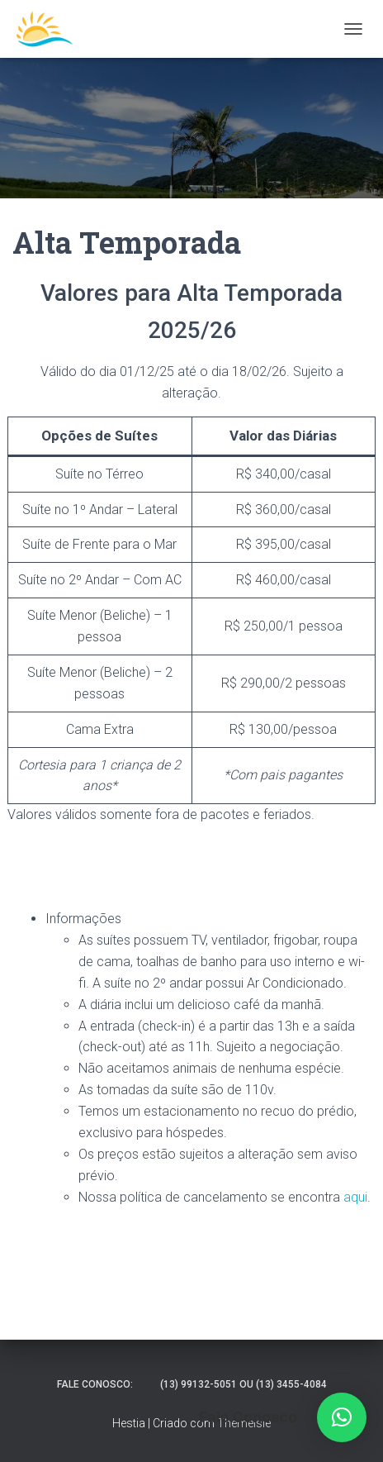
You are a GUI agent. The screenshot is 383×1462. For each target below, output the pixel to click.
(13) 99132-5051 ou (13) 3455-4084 (243, 1384)
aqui (355, 1197)
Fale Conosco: (95, 1384)
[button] (341, 1417)
